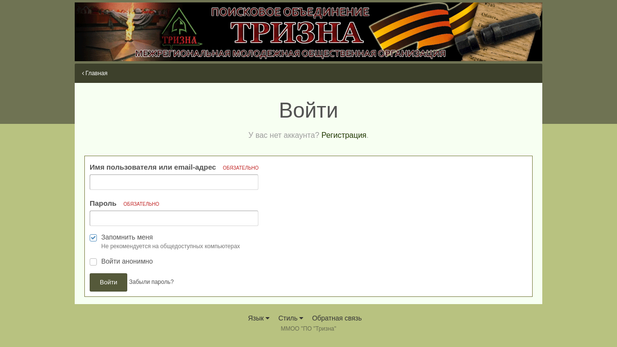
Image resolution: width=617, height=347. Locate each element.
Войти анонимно (127, 261)
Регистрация (344, 135)
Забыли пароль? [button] (151, 282)
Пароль (124, 203)
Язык (258, 318)
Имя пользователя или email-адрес (174, 167)
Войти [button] (108, 282)
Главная (94, 73)
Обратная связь (337, 318)
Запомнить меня (127, 237)
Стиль (290, 318)
